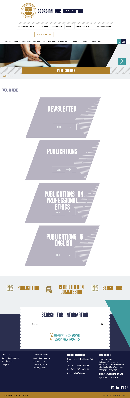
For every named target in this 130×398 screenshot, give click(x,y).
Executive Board (19, 42)
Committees (75, 42)
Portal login (44, 34)
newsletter (62, 109)
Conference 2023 (83, 26)
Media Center (57, 26)
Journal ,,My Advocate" (102, 26)
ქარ (123, 42)
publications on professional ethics (62, 200)
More (64, 127)
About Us (8, 42)
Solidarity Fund (95, 42)
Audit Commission (49, 42)
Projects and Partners (27, 26)
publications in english (63, 240)
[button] (122, 61)
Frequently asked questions (65, 335)
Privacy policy (40, 368)
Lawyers (84, 42)
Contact (69, 26)
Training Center (62, 42)
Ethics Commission (33, 42)
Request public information (65, 339)
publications (61, 151)
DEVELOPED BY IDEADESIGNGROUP (16, 395)
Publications (44, 26)
